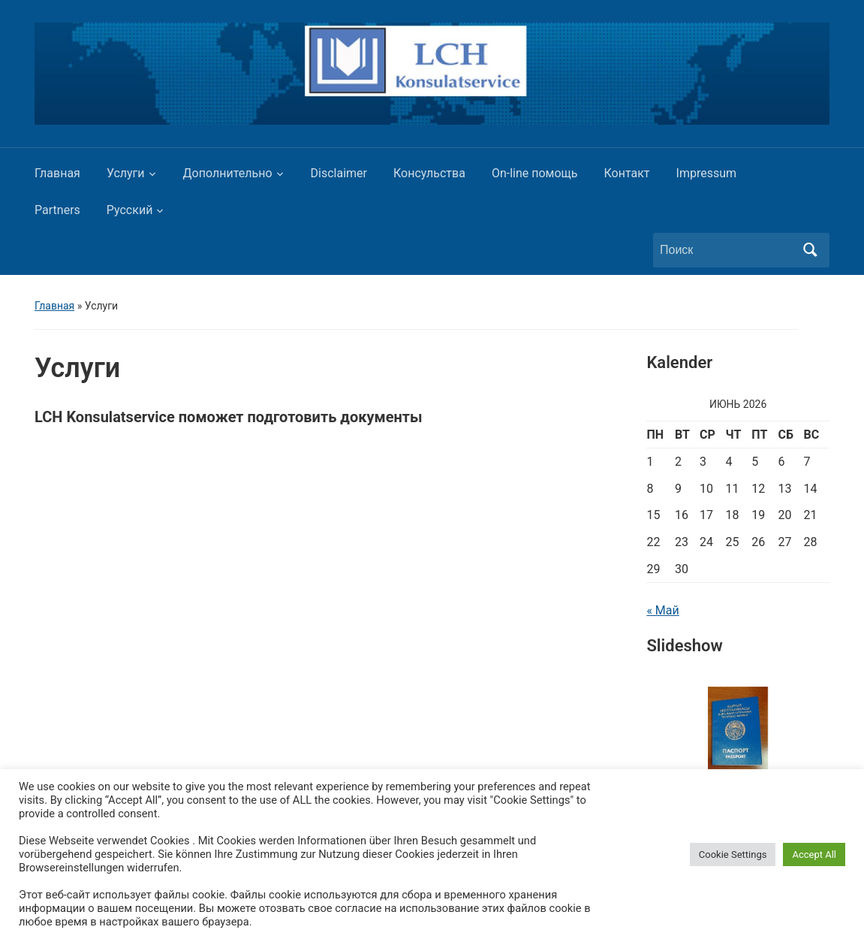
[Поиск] (727, 250)
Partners (57, 210)
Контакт (627, 173)
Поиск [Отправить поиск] (810, 250)
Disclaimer (339, 173)
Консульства (429, 173)
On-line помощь (535, 173)
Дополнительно (227, 173)
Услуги (126, 173)
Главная (57, 173)
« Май (662, 610)
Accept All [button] (814, 854)
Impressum (706, 173)
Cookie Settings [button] (733, 854)
